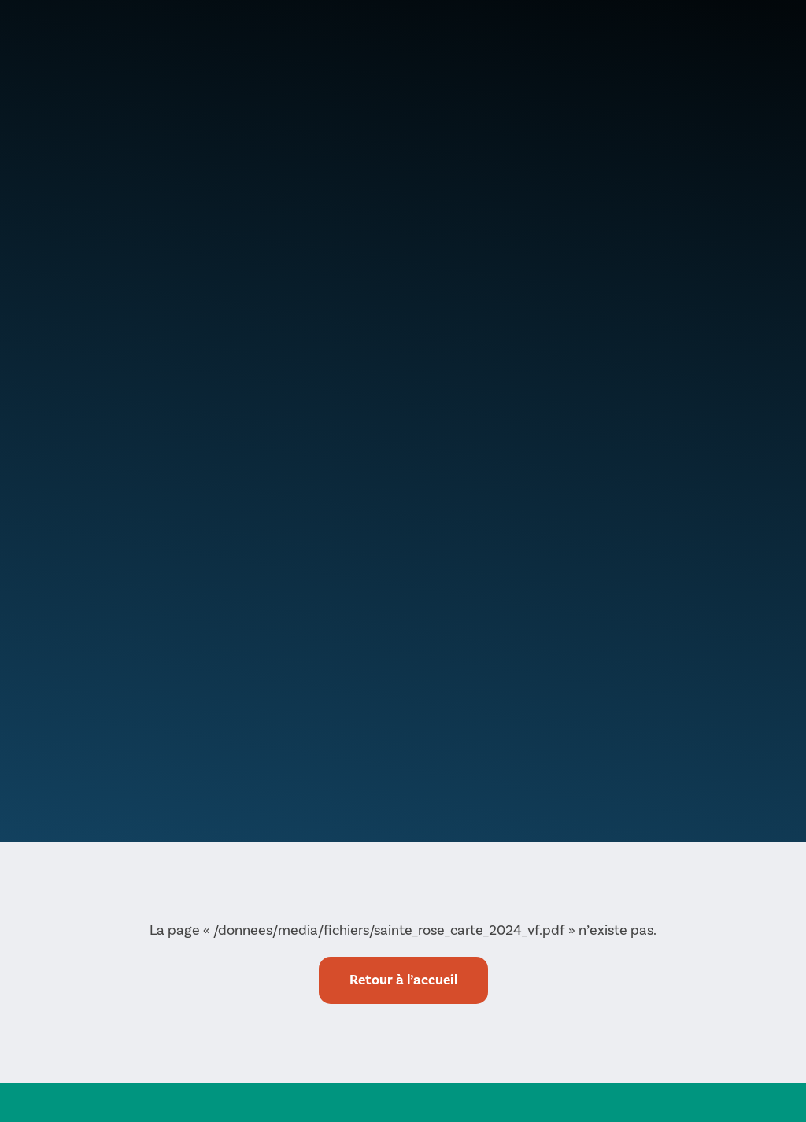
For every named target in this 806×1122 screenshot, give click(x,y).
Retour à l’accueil (403, 980)
